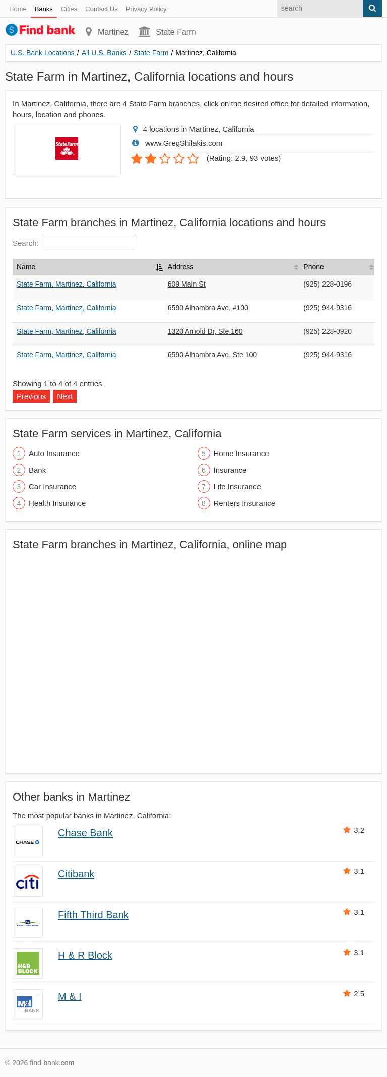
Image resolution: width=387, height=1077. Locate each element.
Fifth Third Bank (93, 914)
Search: (73, 243)
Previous (31, 396)
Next (65, 396)
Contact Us (101, 9)
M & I (70, 996)
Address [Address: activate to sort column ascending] (181, 267)
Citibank (76, 873)
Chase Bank (85, 832)
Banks (44, 9)
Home (18, 9)
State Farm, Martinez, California (66, 284)
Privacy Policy (146, 9)
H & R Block (85, 955)
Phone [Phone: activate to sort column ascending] (313, 267)
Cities (69, 9)
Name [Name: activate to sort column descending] (26, 267)
